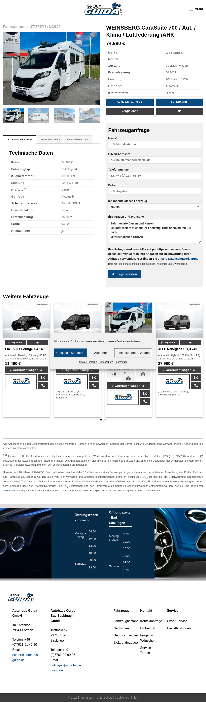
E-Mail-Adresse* (154, 159)
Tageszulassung (77, 370)
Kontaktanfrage (151, 621)
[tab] (19, 139)
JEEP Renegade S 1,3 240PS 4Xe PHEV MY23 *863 (179, 349)
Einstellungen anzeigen (133, 352)
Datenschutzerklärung (183, 258)
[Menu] (196, 9)
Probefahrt (147, 628)
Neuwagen (121, 628)
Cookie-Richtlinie (88, 362)
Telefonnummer (154, 175)
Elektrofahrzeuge (125, 642)
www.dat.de (9, 490)
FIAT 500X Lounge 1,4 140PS (26, 349)
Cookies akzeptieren (70, 352)
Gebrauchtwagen (26, 370)
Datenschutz (106, 362)
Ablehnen (101, 352)
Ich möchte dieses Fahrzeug (154, 204)
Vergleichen (130, 111)
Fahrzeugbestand (126, 621)
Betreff (154, 191)
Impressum (121, 362)
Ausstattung (50, 139)
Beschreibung (78, 139)
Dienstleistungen (179, 628)
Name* (154, 144)
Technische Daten (19, 139)
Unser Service (177, 621)
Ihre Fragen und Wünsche (154, 230)
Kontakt (146, 610)
